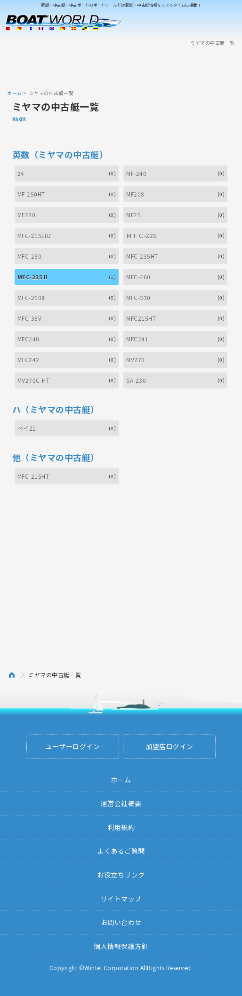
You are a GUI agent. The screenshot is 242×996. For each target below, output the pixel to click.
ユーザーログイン (72, 746)
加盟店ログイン (169, 746)
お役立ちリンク (121, 874)
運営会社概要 (121, 803)
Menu (229, 22)
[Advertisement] (121, 67)
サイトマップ (121, 898)
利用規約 (121, 827)
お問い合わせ (121, 922)
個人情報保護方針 (121, 946)
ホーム (14, 92)
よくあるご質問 (121, 850)
